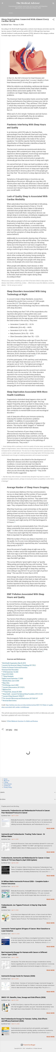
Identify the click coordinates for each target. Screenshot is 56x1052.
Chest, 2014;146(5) (7, 674)
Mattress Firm (7, 690)
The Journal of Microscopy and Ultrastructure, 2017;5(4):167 (20, 698)
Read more (51, 829)
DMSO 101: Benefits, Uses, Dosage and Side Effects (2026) (23, 998)
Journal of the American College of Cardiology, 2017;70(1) (19, 665)
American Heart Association (10, 670)
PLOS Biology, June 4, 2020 (10, 685)
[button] (53, 20)
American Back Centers (9, 701)
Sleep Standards (8, 676)
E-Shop (19, 13)
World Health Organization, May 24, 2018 (14, 663)
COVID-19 (29, 13)
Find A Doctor (40, 13)
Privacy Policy (8, 787)
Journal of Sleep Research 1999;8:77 (13, 696)
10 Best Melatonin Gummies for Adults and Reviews (22, 721)
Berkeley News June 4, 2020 (11, 681)
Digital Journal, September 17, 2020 (12, 679)
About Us (6, 781)
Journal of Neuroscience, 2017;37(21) (14, 687)
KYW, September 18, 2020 (10, 672)
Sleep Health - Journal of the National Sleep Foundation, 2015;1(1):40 (23, 694)
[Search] (53, 4)
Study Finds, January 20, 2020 (13, 692)
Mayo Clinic (6, 683)
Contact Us (7, 786)
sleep (16, 730)
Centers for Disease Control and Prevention (14, 668)
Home (12, 13)
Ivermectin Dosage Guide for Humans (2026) (18, 976)
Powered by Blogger (28, 1045)
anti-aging (9, 730)
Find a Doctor (8, 784)
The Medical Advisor (28, 3)
